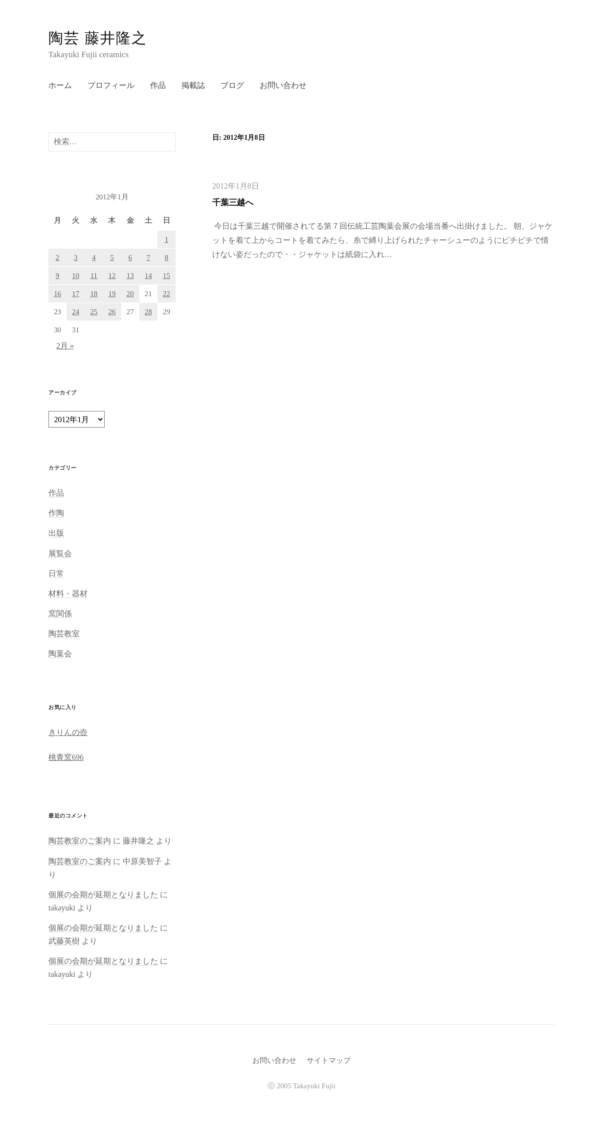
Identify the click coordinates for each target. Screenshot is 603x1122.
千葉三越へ (232, 202)
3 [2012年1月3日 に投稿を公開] (75, 257)
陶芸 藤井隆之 (97, 38)
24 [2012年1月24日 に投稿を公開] (75, 312)
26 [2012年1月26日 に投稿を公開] (112, 312)
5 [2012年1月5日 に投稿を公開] (111, 257)
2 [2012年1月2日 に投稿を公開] (57, 257)
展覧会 (60, 553)
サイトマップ (329, 1060)
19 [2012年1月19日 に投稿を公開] (112, 294)
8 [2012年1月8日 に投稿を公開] (166, 257)
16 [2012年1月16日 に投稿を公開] (57, 294)
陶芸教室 (64, 633)
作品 (158, 85)
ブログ (232, 85)
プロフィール (111, 85)
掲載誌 (193, 85)
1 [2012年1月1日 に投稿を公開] (166, 239)
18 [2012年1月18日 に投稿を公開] (93, 294)
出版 (56, 533)
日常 (56, 573)
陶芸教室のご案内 (79, 841)
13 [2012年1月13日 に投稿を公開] (130, 276)
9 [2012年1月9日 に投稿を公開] (57, 276)
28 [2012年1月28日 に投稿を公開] (148, 312)
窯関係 (60, 613)
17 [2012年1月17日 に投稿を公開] (75, 294)
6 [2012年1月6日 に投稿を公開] (130, 257)
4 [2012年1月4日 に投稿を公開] (93, 257)
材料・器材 (68, 593)
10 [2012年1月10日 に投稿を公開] (75, 276)
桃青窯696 (66, 757)
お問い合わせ (283, 85)
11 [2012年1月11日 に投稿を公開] (93, 276)
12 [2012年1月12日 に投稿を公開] (112, 276)
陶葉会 (60, 653)
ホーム (60, 85)
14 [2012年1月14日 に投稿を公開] (148, 276)
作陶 (56, 513)
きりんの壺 (68, 732)
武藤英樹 (64, 941)
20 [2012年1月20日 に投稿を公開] (130, 294)
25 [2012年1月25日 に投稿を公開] (93, 312)
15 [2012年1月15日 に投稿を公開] (166, 276)
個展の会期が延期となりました (103, 894)
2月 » (65, 346)
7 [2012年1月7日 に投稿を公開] (148, 257)
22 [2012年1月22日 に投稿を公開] (166, 294)
